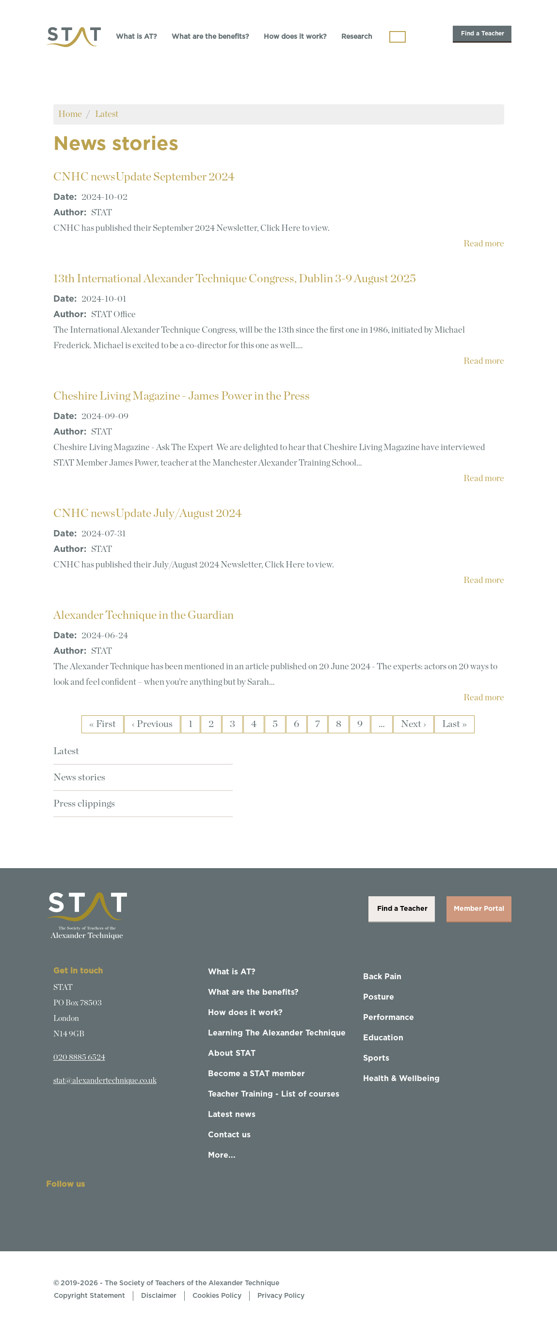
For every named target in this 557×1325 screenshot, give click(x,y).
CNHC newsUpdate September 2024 (144, 177)
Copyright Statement (89, 1296)
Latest (106, 114)
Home (70, 114)
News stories (79, 777)
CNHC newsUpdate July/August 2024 (147, 513)
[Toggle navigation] (397, 37)
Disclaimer (158, 1296)
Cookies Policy (216, 1296)
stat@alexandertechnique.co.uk (105, 1080)
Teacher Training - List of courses (273, 1094)
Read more (483, 244)
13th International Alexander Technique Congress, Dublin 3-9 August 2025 (234, 279)
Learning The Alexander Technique (277, 1033)
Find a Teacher (482, 33)
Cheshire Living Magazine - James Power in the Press (181, 396)
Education (383, 1038)
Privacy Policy (280, 1296)
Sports (376, 1058)
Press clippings (84, 803)
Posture (378, 997)
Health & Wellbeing (401, 1079)
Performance (388, 1017)
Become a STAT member (256, 1074)
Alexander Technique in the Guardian (143, 615)
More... (222, 1155)
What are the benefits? (210, 36)
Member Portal (479, 908)
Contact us (229, 1135)
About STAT (231, 1053)
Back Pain (382, 977)
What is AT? (136, 36)
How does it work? (295, 36)
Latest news (231, 1114)
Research (356, 36)
